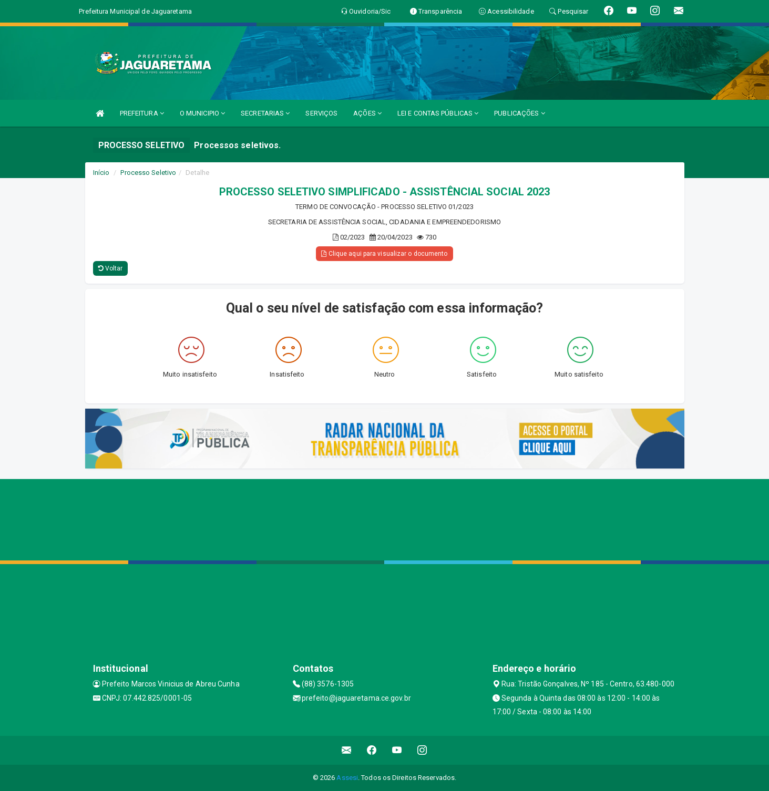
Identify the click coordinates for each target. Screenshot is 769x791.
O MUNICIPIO (202, 113)
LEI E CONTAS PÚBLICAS (437, 113)
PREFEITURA (142, 113)
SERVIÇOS (321, 113)
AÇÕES (367, 113)
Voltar (110, 268)
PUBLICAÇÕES (519, 113)
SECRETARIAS (265, 113)
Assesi (347, 778)
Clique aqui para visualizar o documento (384, 253)
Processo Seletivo (148, 172)
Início (101, 172)
